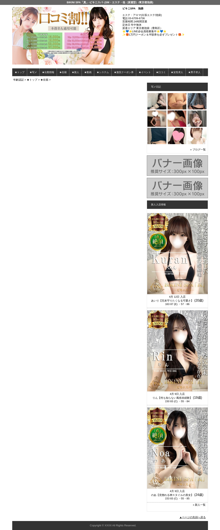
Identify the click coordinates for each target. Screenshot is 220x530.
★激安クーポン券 (124, 72)
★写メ (33, 72)
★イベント (145, 72)
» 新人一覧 (199, 504)
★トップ (19, 72)
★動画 (88, 72)
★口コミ (161, 72)
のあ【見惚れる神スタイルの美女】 (172, 495)
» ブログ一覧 (198, 149)
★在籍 (63, 72)
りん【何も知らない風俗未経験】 (172, 397)
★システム (103, 72)
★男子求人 (194, 72)
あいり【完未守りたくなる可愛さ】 (172, 300)
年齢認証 (18, 79)
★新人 (75, 72)
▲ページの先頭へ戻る (192, 517)
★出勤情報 (48, 72)
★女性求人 (177, 72)
